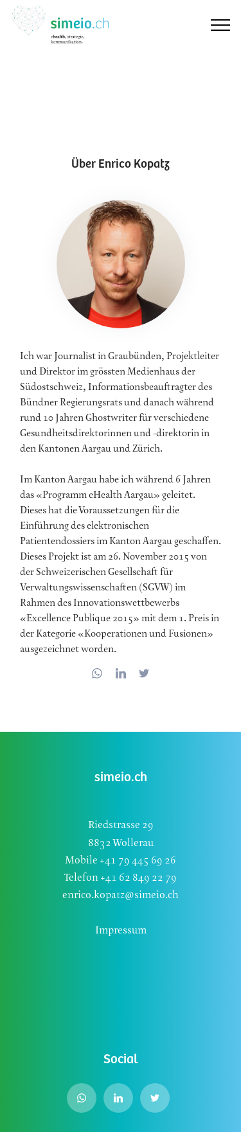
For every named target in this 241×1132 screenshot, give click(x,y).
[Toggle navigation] (221, 25)
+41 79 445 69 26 (137, 860)
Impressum (121, 930)
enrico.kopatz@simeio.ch (120, 895)
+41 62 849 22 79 (138, 878)
